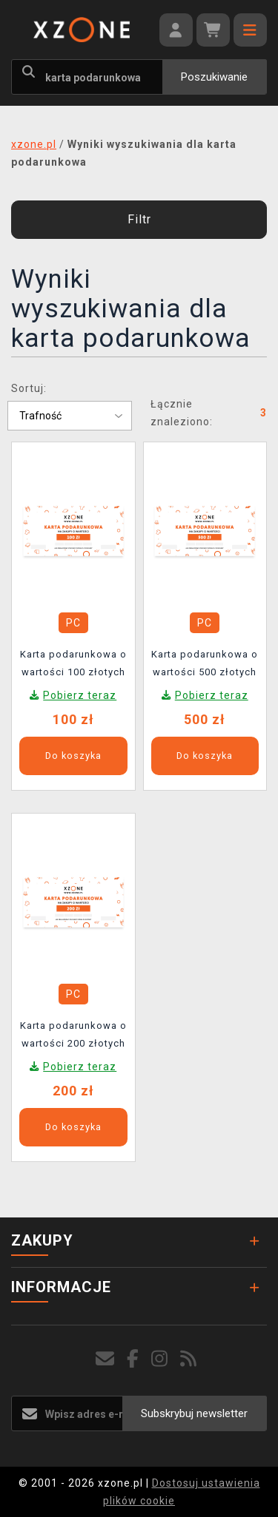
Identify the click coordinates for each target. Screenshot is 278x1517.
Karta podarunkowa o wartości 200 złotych (73, 1034)
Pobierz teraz (79, 695)
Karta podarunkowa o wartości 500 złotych (204, 663)
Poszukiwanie (214, 77)
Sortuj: (29, 388)
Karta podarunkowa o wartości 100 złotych (73, 663)
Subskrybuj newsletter (194, 1413)
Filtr (139, 219)
